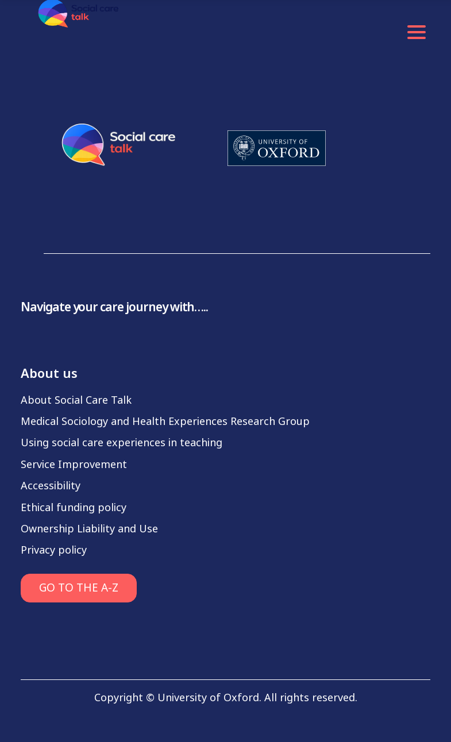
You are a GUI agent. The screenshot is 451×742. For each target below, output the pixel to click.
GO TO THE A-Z (78, 588)
